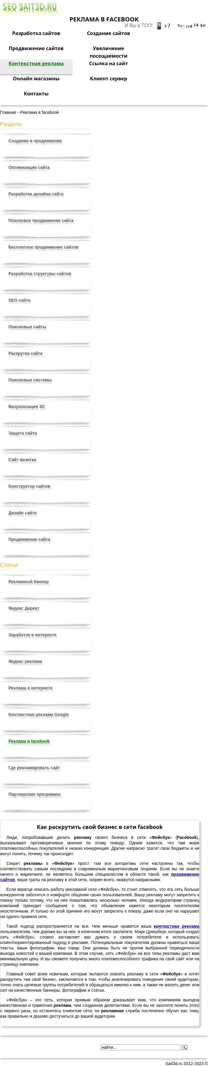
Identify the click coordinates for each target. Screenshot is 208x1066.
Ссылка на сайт (108, 63)
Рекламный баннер (28, 581)
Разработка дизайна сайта (36, 193)
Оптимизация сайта (29, 167)
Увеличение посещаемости (109, 52)
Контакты (36, 93)
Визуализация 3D (26, 406)
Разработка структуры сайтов (39, 273)
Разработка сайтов (36, 33)
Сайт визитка (22, 459)
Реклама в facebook (28, 741)
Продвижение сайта (29, 539)
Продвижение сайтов (36, 48)
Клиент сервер (108, 78)
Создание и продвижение (35, 140)
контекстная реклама (176, 926)
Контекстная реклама (36, 63)
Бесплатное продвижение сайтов (43, 247)
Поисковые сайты (27, 326)
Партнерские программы (34, 794)
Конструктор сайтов (29, 486)
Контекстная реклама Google (38, 714)
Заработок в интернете (32, 634)
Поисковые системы (30, 379)
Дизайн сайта (22, 512)
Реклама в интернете (30, 688)
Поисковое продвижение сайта (41, 220)
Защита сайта (22, 433)
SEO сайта (19, 300)
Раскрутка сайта (25, 353)
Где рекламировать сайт (34, 767)
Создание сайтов (108, 33)
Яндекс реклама (25, 661)
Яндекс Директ (23, 608)
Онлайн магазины (36, 78)
